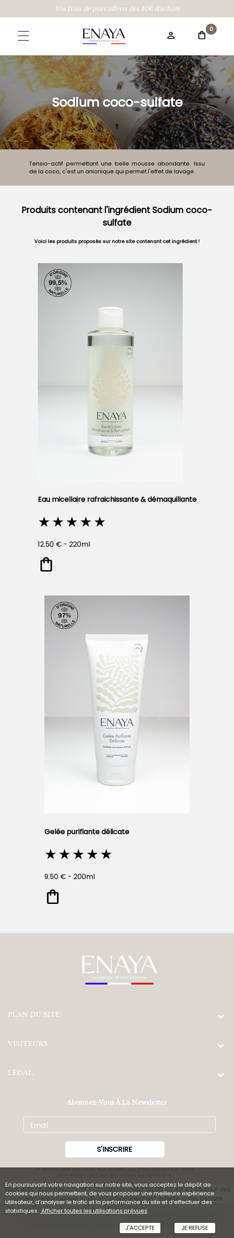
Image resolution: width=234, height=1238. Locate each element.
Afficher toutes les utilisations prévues (93, 1211)
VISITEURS (28, 1043)
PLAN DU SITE (34, 1014)
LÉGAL (20, 1073)
